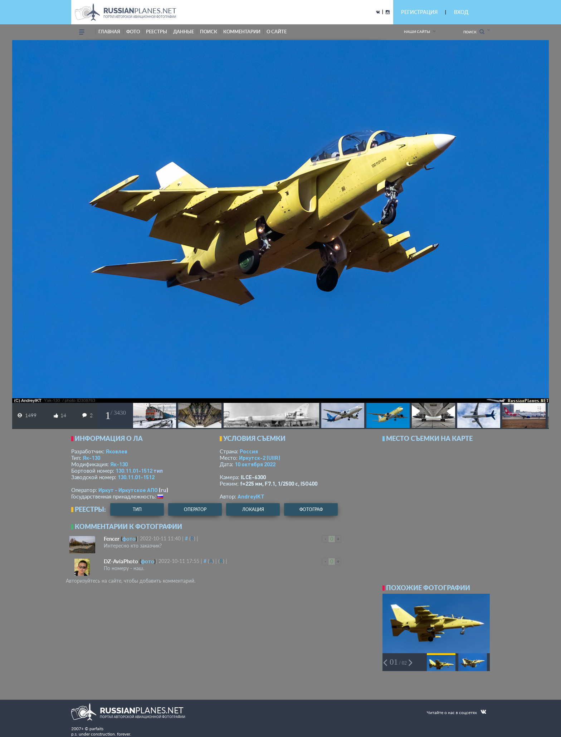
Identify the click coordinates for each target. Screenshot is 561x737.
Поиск (473, 31)
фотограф (311, 509)
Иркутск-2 (259, 457)
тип (158, 470)
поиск (208, 31)
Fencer (111, 538)
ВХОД (461, 12)
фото (133, 31)
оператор (195, 509)
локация (253, 509)
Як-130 (91, 457)
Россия (249, 451)
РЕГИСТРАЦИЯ (419, 12)
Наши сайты (417, 31)
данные (183, 31)
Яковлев (116, 451)
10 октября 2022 (255, 464)
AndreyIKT (251, 496)
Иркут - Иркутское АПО (128, 490)
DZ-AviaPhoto (121, 561)
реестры (156, 31)
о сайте (277, 31)
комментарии (241, 31)
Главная (109, 31)
